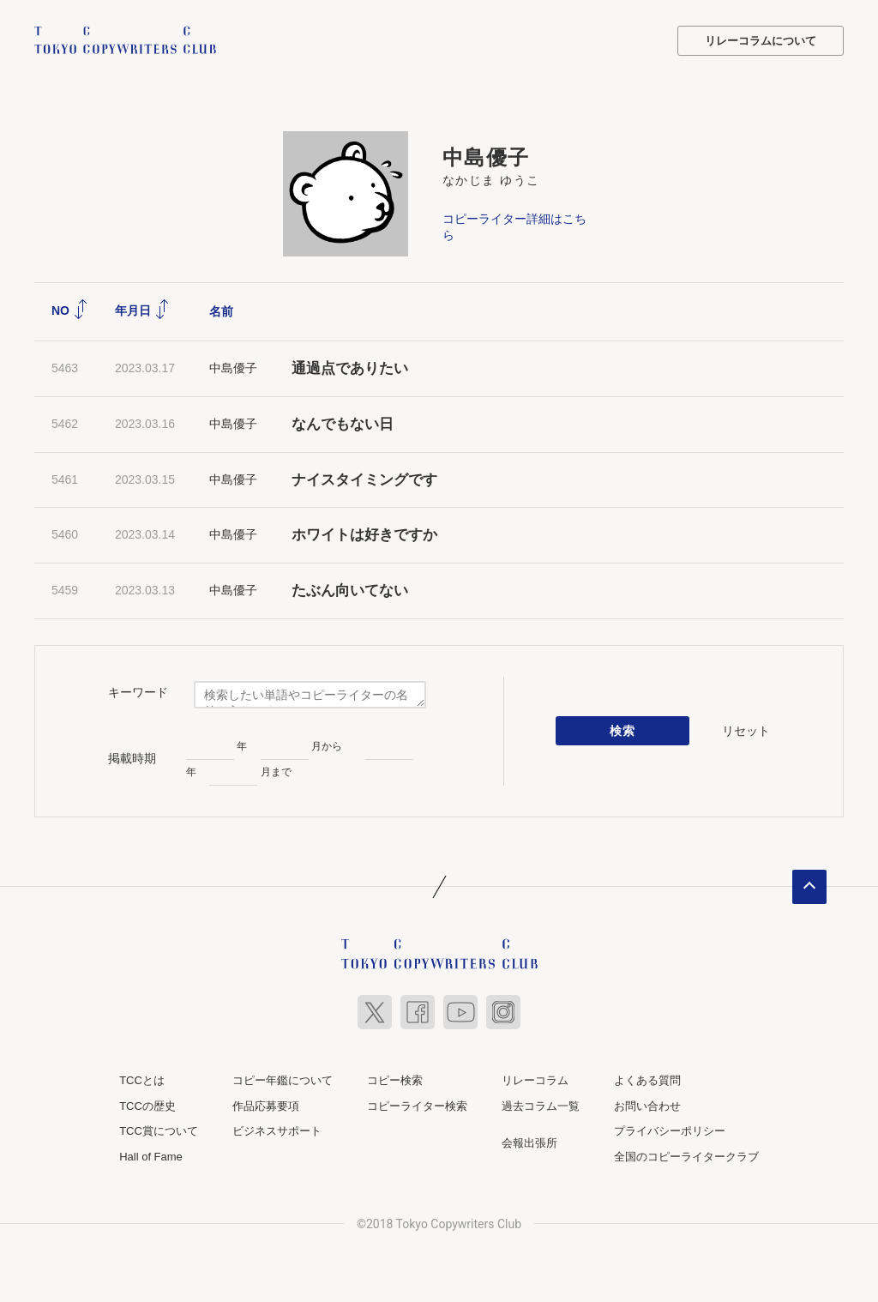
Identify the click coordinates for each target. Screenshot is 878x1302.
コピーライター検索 (417, 1106)
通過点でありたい (350, 368)
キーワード (138, 692)
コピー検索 (395, 1080)
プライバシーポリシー (669, 1130)
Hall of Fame (151, 1156)
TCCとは (142, 1080)
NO (69, 310)
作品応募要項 (265, 1106)
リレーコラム (535, 1080)
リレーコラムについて (760, 40)
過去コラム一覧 (541, 1106)
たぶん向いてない (350, 590)
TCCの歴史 (147, 1106)
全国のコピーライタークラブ (686, 1156)
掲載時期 (132, 758)
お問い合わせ (647, 1106)
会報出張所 (529, 1142)
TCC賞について (158, 1130)
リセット (746, 731)
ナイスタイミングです (364, 480)
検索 (623, 731)
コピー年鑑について (282, 1080)
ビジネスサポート (277, 1130)
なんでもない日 (343, 424)
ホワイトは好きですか (364, 535)
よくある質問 (647, 1080)
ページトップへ (809, 887)
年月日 (142, 310)
